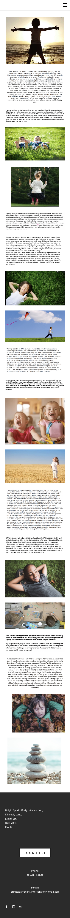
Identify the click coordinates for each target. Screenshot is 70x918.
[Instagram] (14, 906)
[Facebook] (7, 906)
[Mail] (21, 906)
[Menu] (65, 4)
